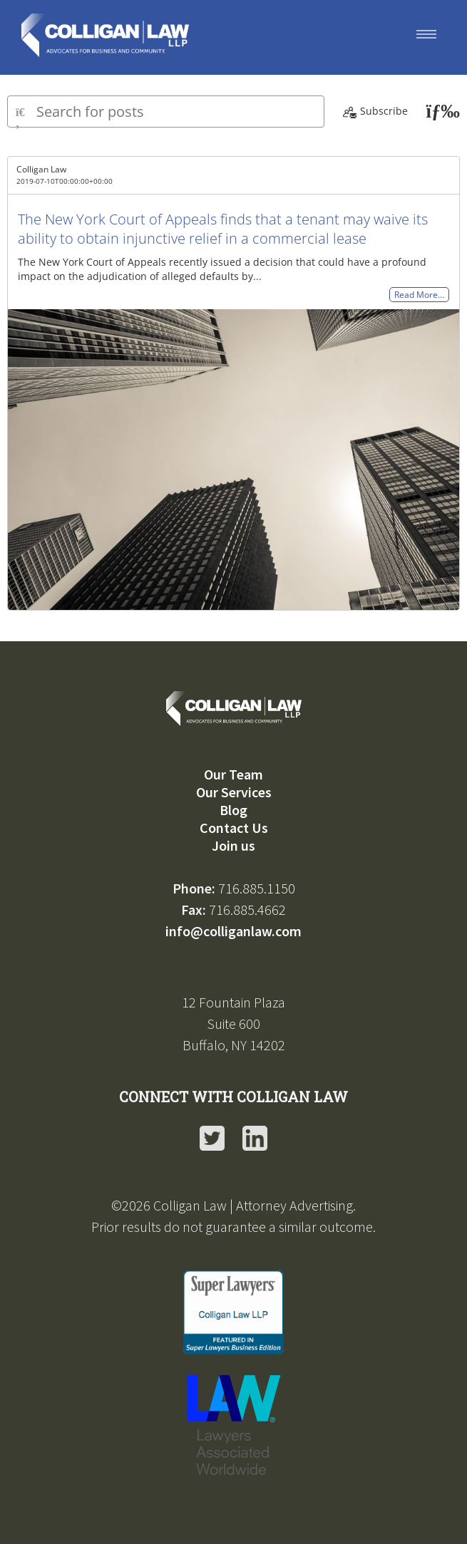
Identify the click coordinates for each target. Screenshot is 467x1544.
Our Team (233, 774)
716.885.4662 (247, 909)
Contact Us (234, 827)
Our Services (234, 792)
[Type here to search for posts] (165, 111)
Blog (233, 810)
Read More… (419, 295)
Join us (233, 845)
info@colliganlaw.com (233, 931)
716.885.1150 (256, 888)
